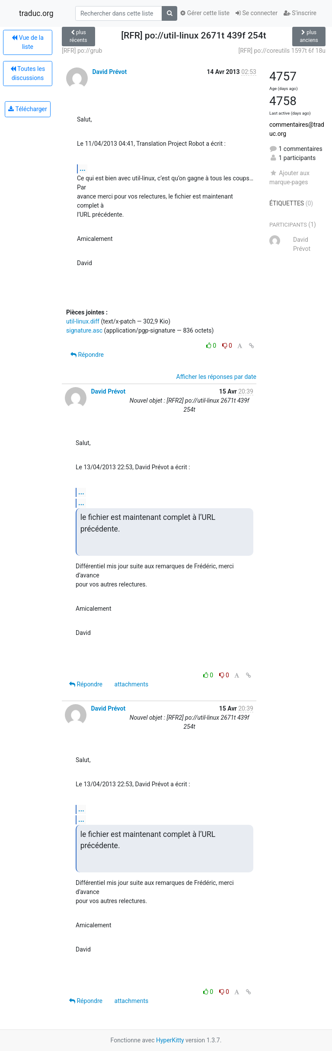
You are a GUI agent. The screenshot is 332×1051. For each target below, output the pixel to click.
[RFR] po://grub (82, 50)
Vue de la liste (28, 42)
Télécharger (27, 109)
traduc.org (36, 13)
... (83, 168)
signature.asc (84, 330)
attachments (132, 684)
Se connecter (257, 13)
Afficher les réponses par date (216, 376)
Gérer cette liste (205, 13)
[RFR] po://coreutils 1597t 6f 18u (282, 50)
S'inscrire (300, 13)
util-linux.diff (82, 321)
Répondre (87, 354)
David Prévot (109, 71)
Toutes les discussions (27, 73)
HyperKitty (170, 1040)
